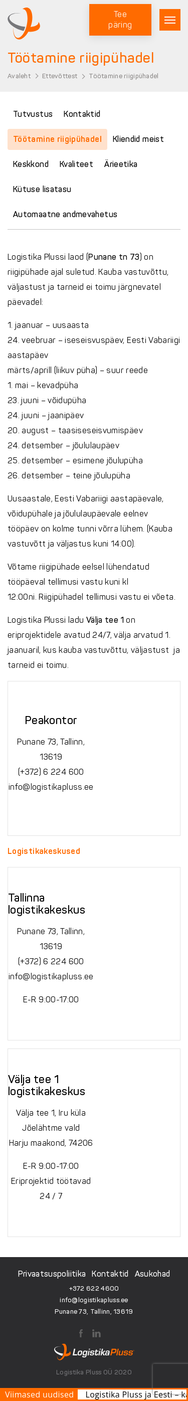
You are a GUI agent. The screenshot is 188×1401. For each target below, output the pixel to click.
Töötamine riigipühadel (57, 139)
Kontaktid (82, 114)
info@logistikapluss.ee (51, 787)
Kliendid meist (138, 139)
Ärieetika (120, 164)
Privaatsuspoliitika (52, 1274)
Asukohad (152, 1274)
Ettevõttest (59, 76)
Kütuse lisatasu (42, 189)
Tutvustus (33, 114)
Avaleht (19, 76)
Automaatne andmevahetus (65, 214)
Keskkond (31, 164)
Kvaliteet (76, 164)
